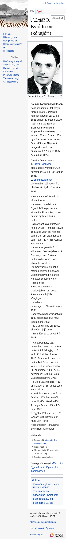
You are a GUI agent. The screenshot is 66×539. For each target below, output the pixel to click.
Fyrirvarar (50, 528)
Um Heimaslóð (37, 528)
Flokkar (36, 480)
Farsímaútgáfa (36, 534)
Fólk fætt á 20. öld (43, 498)
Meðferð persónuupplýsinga (43, 522)
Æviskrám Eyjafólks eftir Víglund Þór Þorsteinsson (47, 467)
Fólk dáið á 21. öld (43, 502)
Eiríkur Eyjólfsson (43, 179)
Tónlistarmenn (41, 491)
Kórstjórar (52, 495)
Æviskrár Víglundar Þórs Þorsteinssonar (46, 486)
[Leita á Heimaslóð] (58, 17)
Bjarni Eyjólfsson (43, 164)
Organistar (39, 495)
